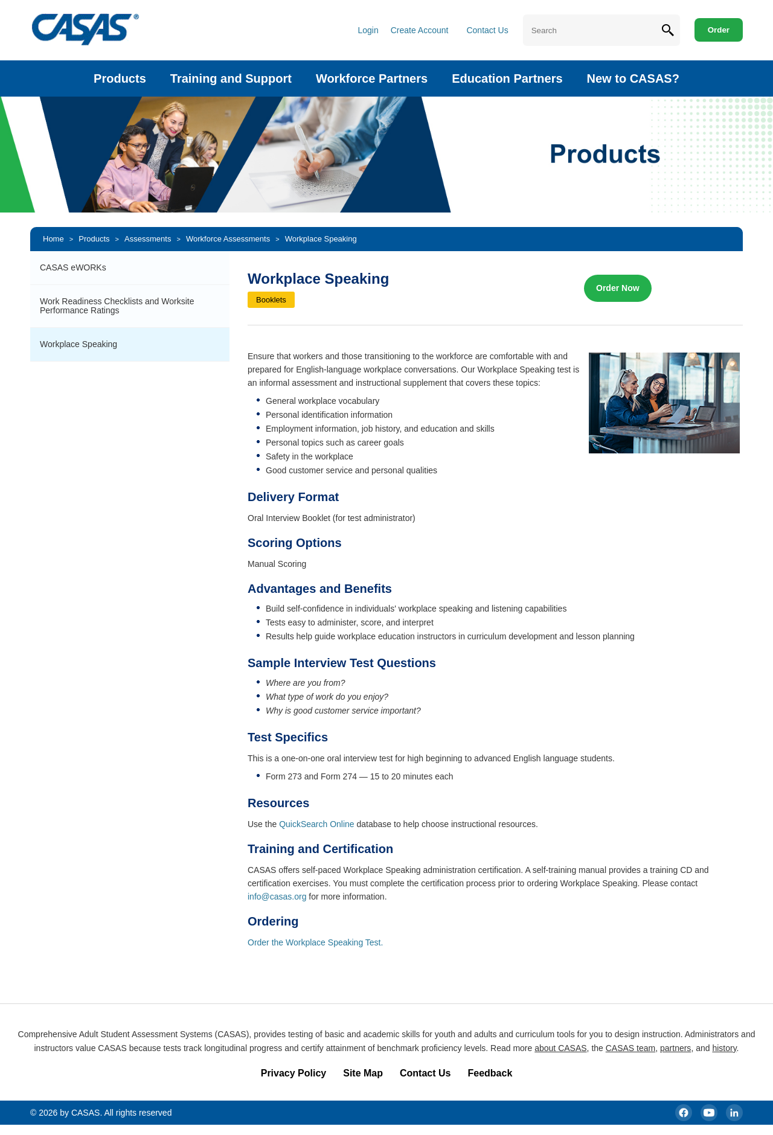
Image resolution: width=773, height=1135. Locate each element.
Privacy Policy (294, 1073)
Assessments (147, 238)
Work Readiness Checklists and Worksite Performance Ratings (117, 305)
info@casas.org (277, 896)
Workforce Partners (372, 78)
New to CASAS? (633, 78)
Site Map (363, 1073)
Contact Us (487, 30)
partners (675, 1048)
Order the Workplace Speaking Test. (315, 942)
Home (53, 238)
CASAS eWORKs (73, 267)
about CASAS (560, 1048)
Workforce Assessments (228, 238)
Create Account (420, 30)
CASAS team (630, 1048)
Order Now (618, 288)
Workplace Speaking (321, 238)
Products (120, 78)
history (724, 1048)
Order (719, 29)
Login (368, 30)
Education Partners (507, 78)
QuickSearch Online (316, 824)
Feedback (489, 1073)
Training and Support (231, 78)
